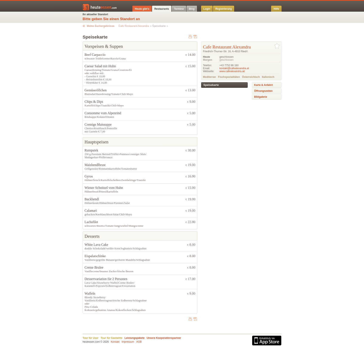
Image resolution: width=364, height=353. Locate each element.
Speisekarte (211, 85)
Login (206, 8)
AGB (138, 341)
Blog (192, 8)
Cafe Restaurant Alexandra (134, 26)
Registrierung (223, 8)
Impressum (128, 341)
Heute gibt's (142, 8)
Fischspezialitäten (229, 77)
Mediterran (209, 77)
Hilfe (276, 8)
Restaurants (161, 8)
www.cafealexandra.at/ (232, 71)
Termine (179, 8)
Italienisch (268, 77)
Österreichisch (251, 77)
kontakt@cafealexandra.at (234, 68)
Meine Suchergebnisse (100, 26)
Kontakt (115, 341)
